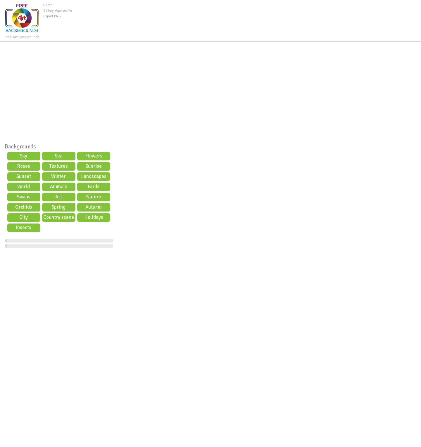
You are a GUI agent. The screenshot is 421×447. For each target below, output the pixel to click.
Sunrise (93, 166)
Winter (58, 176)
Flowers (93, 156)
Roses (23, 166)
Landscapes (93, 176)
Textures (58, 166)
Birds (93, 186)
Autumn (93, 207)
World (23, 186)
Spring (58, 207)
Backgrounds (20, 146)
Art (58, 197)
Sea (59, 156)
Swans (23, 197)
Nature (93, 197)
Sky (23, 156)
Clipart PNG (52, 16)
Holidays (93, 217)
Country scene (58, 217)
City (23, 217)
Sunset (23, 176)
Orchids (23, 207)
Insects (23, 227)
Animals (58, 186)
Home (47, 5)
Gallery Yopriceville (57, 10)
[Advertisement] (246, 16)
